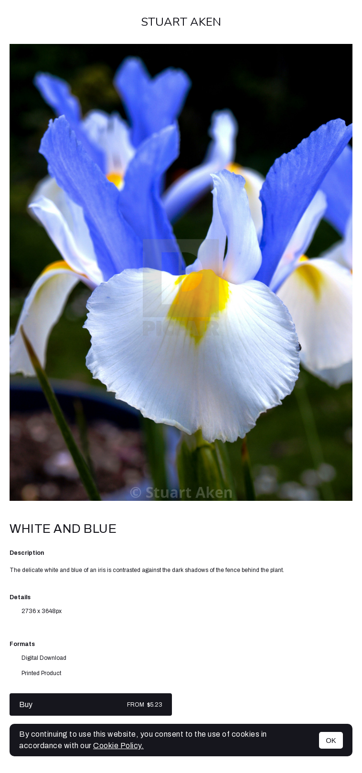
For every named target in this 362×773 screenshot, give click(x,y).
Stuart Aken (181, 22)
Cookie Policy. (118, 745)
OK (331, 740)
